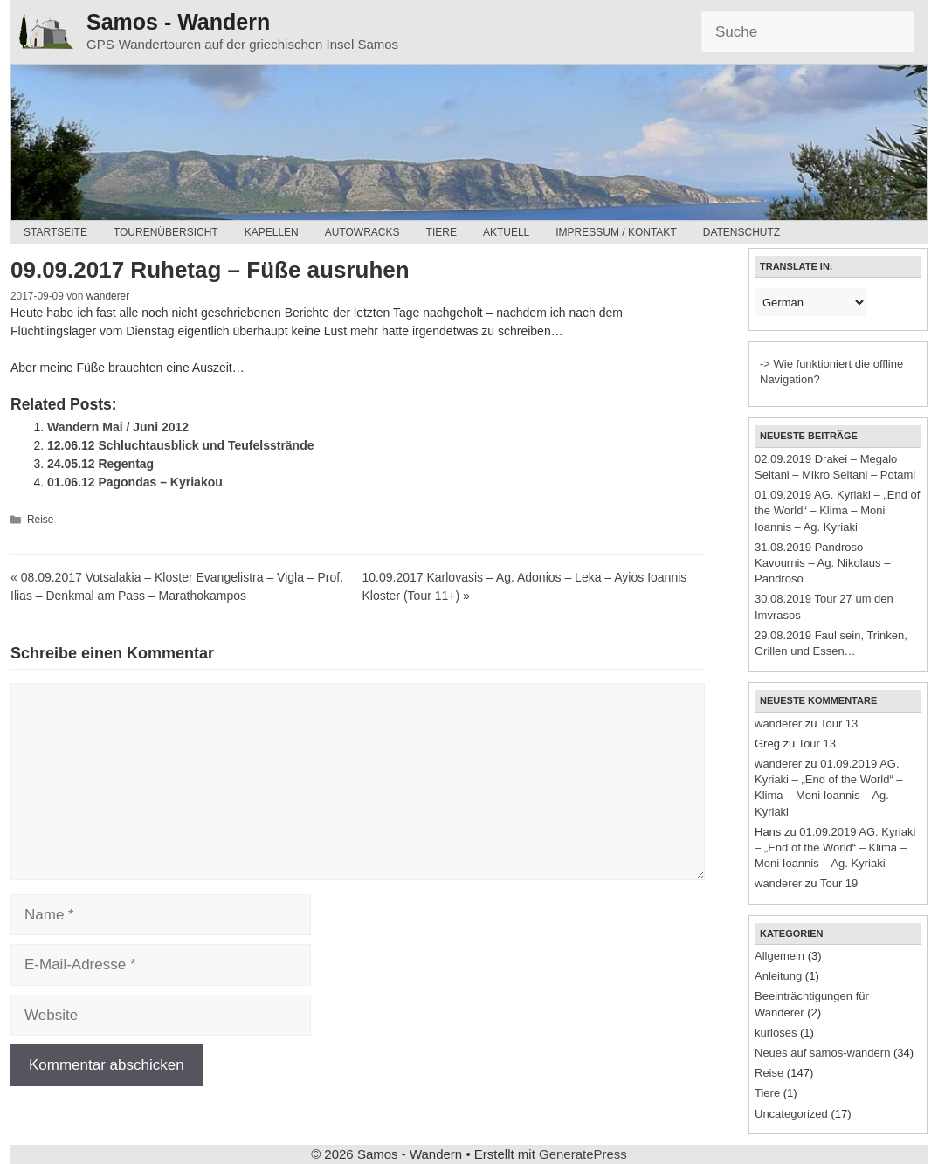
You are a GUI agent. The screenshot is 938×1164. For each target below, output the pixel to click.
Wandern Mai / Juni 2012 (118, 427)
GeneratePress (583, 1154)
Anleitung (778, 975)
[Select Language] (810, 302)
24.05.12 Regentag (100, 464)
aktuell (506, 232)
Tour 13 (839, 723)
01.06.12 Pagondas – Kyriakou (135, 482)
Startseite (55, 232)
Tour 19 (839, 883)
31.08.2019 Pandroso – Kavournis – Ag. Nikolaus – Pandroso (822, 563)
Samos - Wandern (178, 22)
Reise (40, 519)
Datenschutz (741, 232)
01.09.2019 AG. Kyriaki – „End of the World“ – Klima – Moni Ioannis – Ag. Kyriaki (837, 510)
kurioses (776, 1032)
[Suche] (807, 32)
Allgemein (779, 955)
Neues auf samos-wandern (822, 1052)
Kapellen (272, 232)
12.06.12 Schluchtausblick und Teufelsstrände (180, 445)
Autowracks (362, 232)
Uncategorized (791, 1113)
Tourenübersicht (166, 232)
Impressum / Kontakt (615, 232)
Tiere (441, 232)
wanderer (778, 723)
